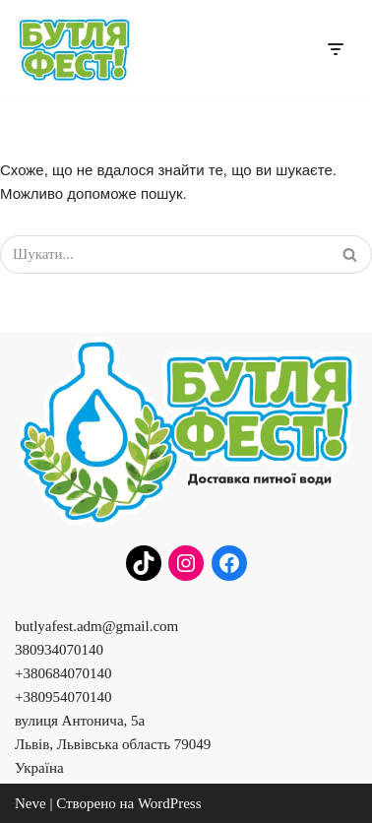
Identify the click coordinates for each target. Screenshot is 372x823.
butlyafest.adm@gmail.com (96, 626)
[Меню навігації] (335, 49)
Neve (30, 803)
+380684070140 (63, 673)
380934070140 (59, 650)
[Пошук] (164, 254)
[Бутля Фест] (74, 50)
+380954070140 (63, 697)
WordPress (170, 803)
